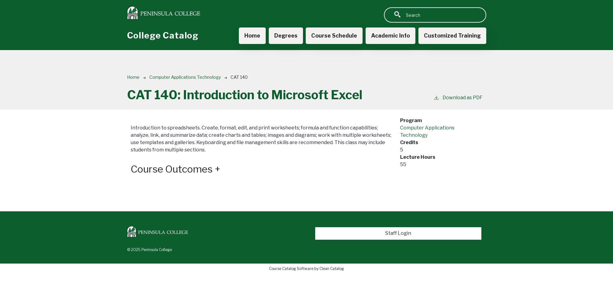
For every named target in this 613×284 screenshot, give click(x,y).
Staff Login (398, 233)
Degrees (285, 35)
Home (252, 35)
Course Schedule (334, 35)
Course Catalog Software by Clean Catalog (306, 268)
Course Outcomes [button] (175, 169)
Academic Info (390, 35)
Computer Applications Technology (185, 77)
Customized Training (452, 35)
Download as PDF (458, 97)
